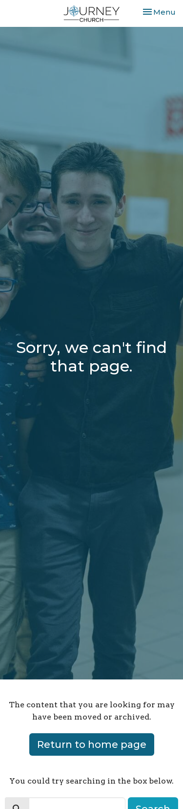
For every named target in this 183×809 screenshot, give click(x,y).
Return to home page (91, 744)
